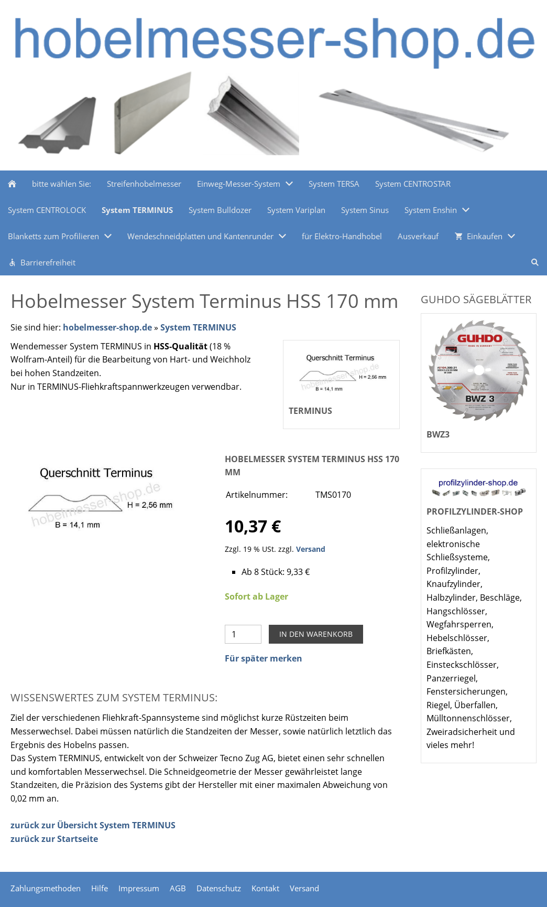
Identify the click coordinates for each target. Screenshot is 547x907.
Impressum (138, 888)
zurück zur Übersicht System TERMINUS (93, 825)
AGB (178, 888)
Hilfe (99, 888)
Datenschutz (218, 888)
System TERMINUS (198, 327)
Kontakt (265, 888)
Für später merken (263, 658)
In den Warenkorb (316, 634)
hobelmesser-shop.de (107, 327)
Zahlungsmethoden (45, 888)
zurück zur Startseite (54, 839)
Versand (310, 549)
